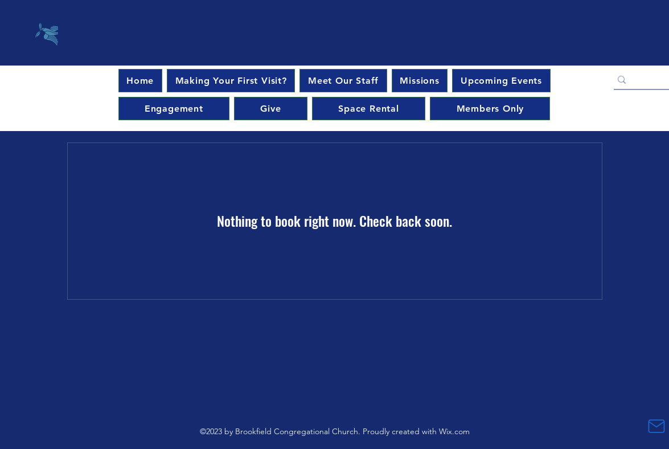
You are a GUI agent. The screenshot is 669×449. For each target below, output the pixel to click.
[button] (501, 80)
